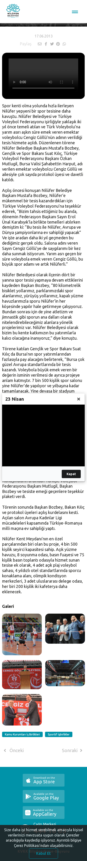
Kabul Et (43, 853)
